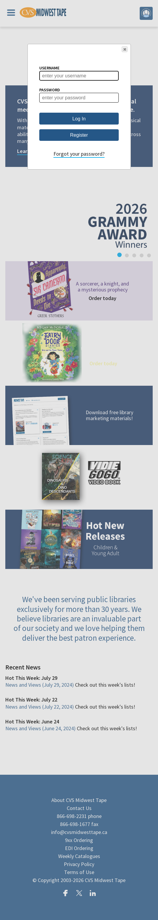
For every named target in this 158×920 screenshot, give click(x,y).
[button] (125, 49)
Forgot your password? (79, 153)
